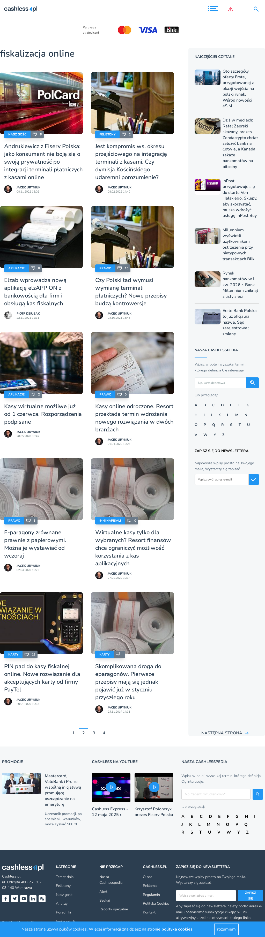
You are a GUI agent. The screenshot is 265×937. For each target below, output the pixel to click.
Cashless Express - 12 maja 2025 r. (110, 812)
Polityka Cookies (156, 903)
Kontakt (149, 912)
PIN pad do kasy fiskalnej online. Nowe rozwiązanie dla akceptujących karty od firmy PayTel (42, 678)
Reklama (150, 885)
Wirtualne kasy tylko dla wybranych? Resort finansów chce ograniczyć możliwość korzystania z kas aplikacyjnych (133, 548)
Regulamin (151, 894)
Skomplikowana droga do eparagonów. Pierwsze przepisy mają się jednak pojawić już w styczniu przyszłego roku (128, 681)
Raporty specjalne (113, 909)
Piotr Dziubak (28, 313)
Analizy (62, 903)
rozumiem (226, 929)
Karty (13, 654)
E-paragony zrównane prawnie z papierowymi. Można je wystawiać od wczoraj (35, 544)
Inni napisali (110, 521)
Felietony (107, 134)
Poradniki (63, 912)
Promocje (12, 761)
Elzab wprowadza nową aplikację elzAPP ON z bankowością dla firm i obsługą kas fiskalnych (35, 291)
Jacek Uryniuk (28, 187)
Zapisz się (250, 896)
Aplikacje (16, 268)
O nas (147, 876)
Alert (103, 891)
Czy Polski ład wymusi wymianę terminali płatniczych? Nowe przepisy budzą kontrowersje (131, 291)
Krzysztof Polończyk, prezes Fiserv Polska (154, 812)
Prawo (105, 268)
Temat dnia (64, 876)
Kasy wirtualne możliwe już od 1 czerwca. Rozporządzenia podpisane (43, 414)
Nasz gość (17, 134)
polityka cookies (177, 929)
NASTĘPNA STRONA (221, 733)
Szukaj (104, 900)
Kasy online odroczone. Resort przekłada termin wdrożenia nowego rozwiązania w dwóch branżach (134, 417)
